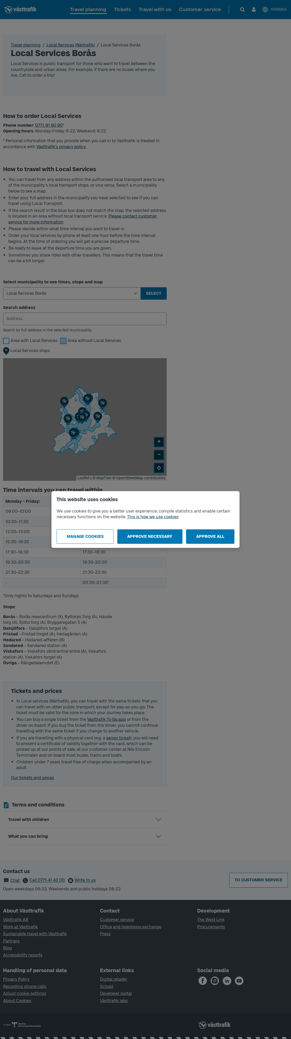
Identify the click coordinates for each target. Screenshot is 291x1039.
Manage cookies (85, 536)
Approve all (210, 536)
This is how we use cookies (153, 516)
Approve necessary (149, 536)
